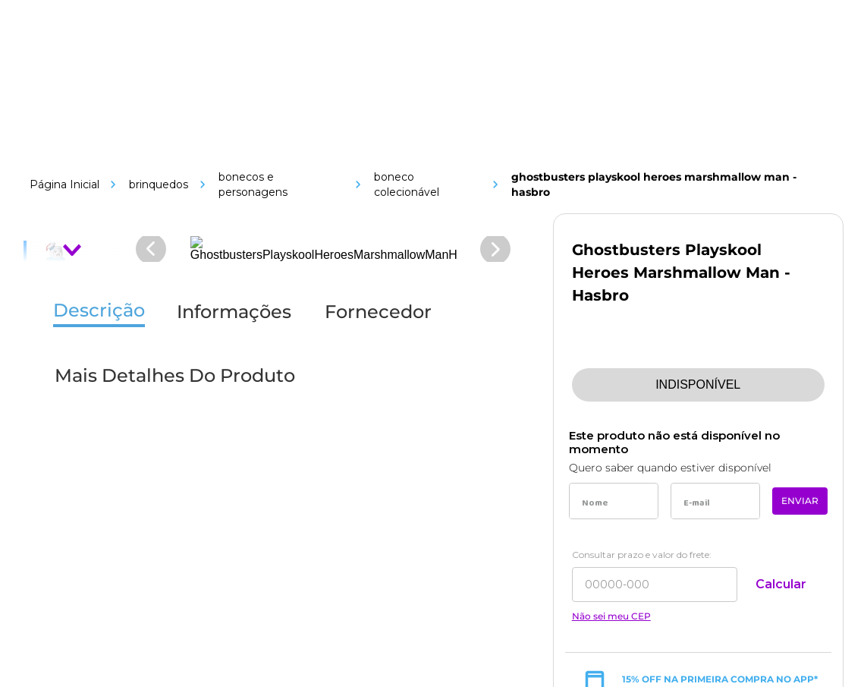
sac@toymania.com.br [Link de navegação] (701, 242)
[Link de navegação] (145, 157)
